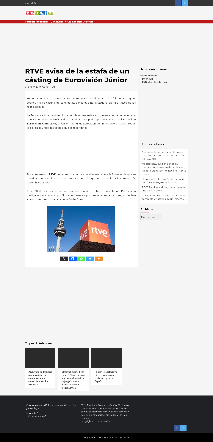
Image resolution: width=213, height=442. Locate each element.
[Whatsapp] (81, 259)
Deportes (87, 21)
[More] (99, 259)
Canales (58, 21)
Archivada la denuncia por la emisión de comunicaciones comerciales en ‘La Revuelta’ (163, 155)
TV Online (69, 21)
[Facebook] (73, 259)
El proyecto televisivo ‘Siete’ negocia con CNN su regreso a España (163, 181)
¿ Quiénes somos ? (36, 416)
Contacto (31, 413)
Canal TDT (48, 86)
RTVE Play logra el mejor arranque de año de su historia (164, 189)
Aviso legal (34, 408)
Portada (29, 21)
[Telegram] (90, 259)
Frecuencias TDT (44, 21)
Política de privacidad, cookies (61, 405)
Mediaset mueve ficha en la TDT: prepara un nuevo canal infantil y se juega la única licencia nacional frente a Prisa (164, 169)
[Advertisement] (106, 44)
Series (78, 21)
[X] (64, 259)
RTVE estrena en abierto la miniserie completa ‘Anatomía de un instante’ (163, 197)
